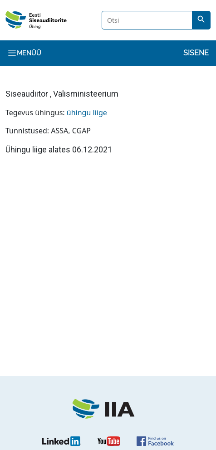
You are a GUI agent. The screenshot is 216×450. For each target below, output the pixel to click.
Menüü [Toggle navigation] (24, 53)
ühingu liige (87, 112)
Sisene (196, 53)
